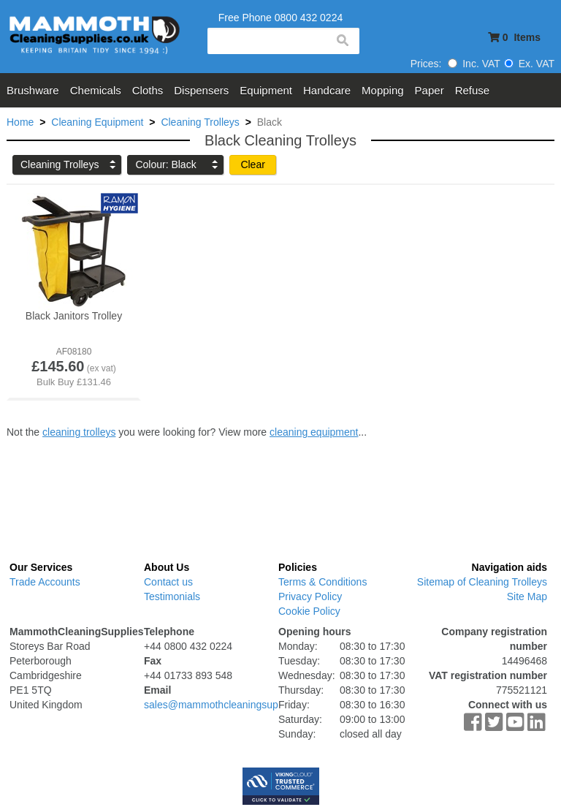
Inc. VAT (474, 63)
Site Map (527, 596)
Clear (252, 164)
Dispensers (201, 90)
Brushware (33, 90)
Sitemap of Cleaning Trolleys (482, 582)
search (342, 41)
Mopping (383, 90)
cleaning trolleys (78, 432)
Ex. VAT (529, 63)
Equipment (266, 90)
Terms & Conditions (322, 582)
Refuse (472, 90)
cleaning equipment (314, 432)
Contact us (168, 582)
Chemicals (95, 90)
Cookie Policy (309, 611)
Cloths (148, 90)
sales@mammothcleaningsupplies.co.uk (235, 705)
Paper (429, 90)
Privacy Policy (310, 596)
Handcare (327, 90)
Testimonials (172, 596)
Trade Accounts (44, 582)
